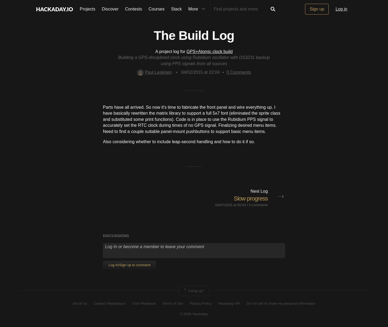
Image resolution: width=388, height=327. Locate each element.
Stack (176, 9)
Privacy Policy (201, 303)
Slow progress (251, 198)
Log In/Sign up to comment (129, 265)
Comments (239, 72)
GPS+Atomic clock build (209, 51)
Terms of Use (172, 303)
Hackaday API (229, 303)
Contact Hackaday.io (110, 303)
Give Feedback (144, 303)
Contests (133, 9)
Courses (156, 9)
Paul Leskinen (154, 72)
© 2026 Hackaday (194, 314)
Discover (110, 9)
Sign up (317, 9)
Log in (341, 9)
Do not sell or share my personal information (281, 303)
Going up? (194, 291)
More (198, 9)
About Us (80, 303)
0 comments (258, 205)
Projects (87, 9)
